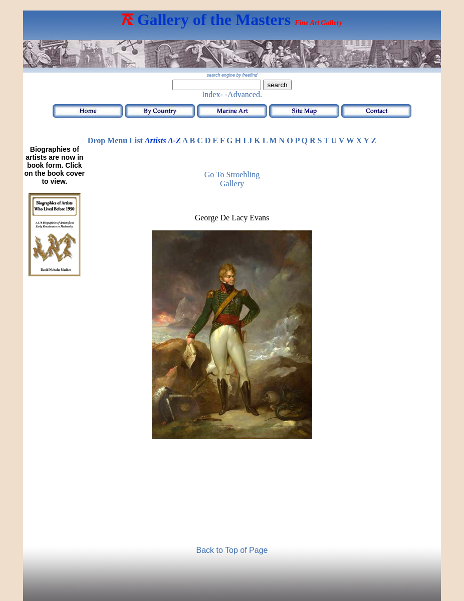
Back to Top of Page (232, 550)
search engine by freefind (231, 75)
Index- (212, 94)
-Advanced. (243, 94)
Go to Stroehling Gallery (232, 179)
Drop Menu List (115, 140)
